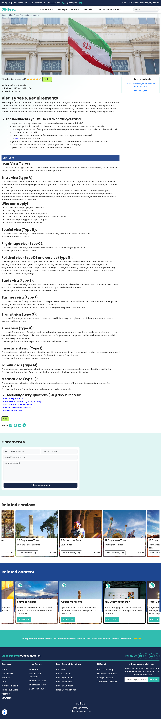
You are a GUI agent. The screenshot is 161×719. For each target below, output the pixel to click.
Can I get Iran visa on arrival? (17, 404)
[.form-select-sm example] (73, 3)
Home (4, 15)
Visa (16, 138)
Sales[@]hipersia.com (80, 711)
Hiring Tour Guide (10, 689)
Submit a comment (40, 485)
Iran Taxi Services (64, 685)
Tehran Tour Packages (35, 675)
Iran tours (33, 669)
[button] (40, 79)
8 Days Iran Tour (71, 540)
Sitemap (6, 694)
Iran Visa (88, 9)
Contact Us (40, 3)
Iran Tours (45, 9)
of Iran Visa (16, 410)
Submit (153, 679)
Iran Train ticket (64, 681)
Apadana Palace (71, 602)
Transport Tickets (67, 9)
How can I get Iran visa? (14, 398)
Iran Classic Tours (37, 680)
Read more (24, 619)
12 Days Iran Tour (115, 540)
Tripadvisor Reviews (107, 681)
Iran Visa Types (140, 91)
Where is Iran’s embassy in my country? (22, 401)
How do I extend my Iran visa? (17, 407)
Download (6, 698)
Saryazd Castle (26, 602)
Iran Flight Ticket (64, 677)
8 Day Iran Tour (36, 688)
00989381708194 (30, 656)
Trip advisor (18, 3)
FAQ (4, 681)
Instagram (6, 3)
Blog (11, 15)
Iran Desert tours (37, 684)
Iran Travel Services (108, 9)
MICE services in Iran (117, 602)
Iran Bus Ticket (63, 673)
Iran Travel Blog (105, 669)
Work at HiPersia (10, 685)
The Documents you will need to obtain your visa (140, 85)
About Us (29, 3)
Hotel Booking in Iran (66, 689)
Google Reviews (105, 677)
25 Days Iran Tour (28, 540)
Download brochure (107, 673)
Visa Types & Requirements (27, 15)
